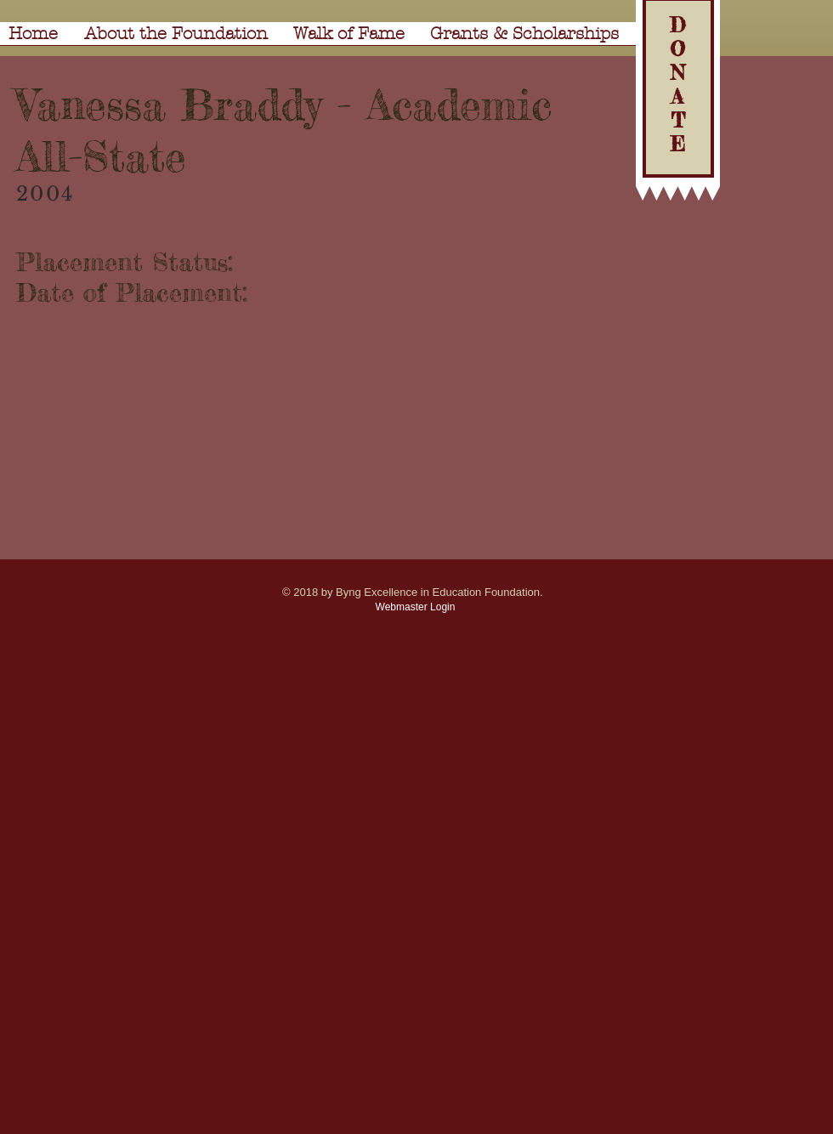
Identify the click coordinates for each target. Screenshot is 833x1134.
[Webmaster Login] (415, 606)
